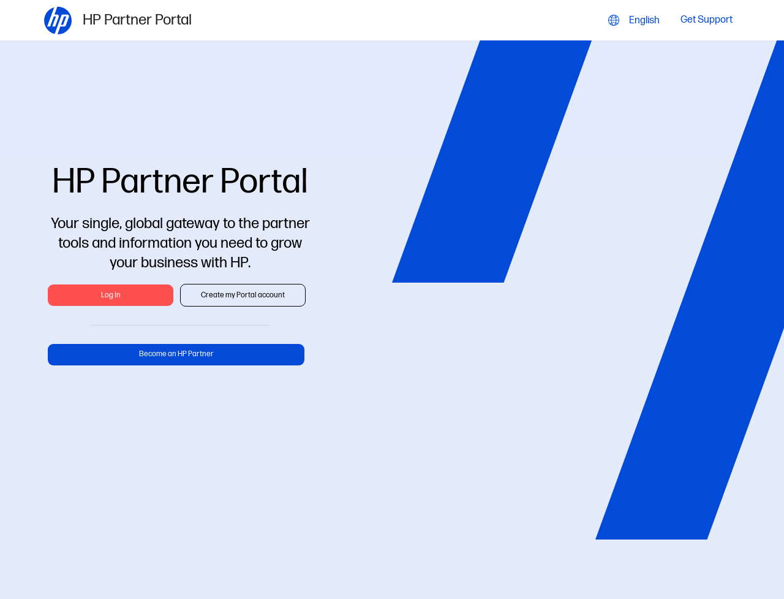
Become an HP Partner (176, 354)
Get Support (706, 20)
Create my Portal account (243, 295)
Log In (111, 295)
